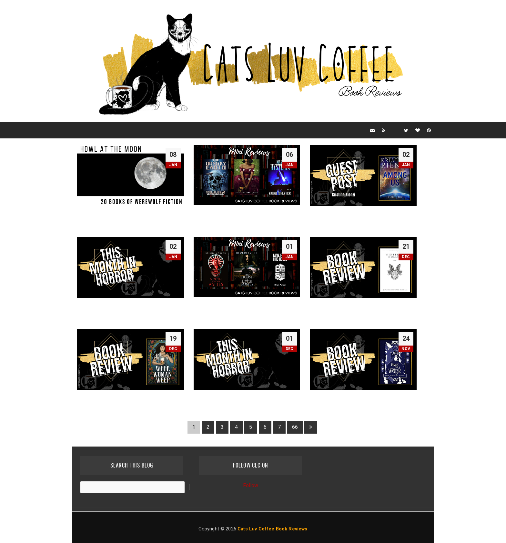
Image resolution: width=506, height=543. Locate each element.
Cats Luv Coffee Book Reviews (272, 529)
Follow (250, 485)
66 (295, 427)
